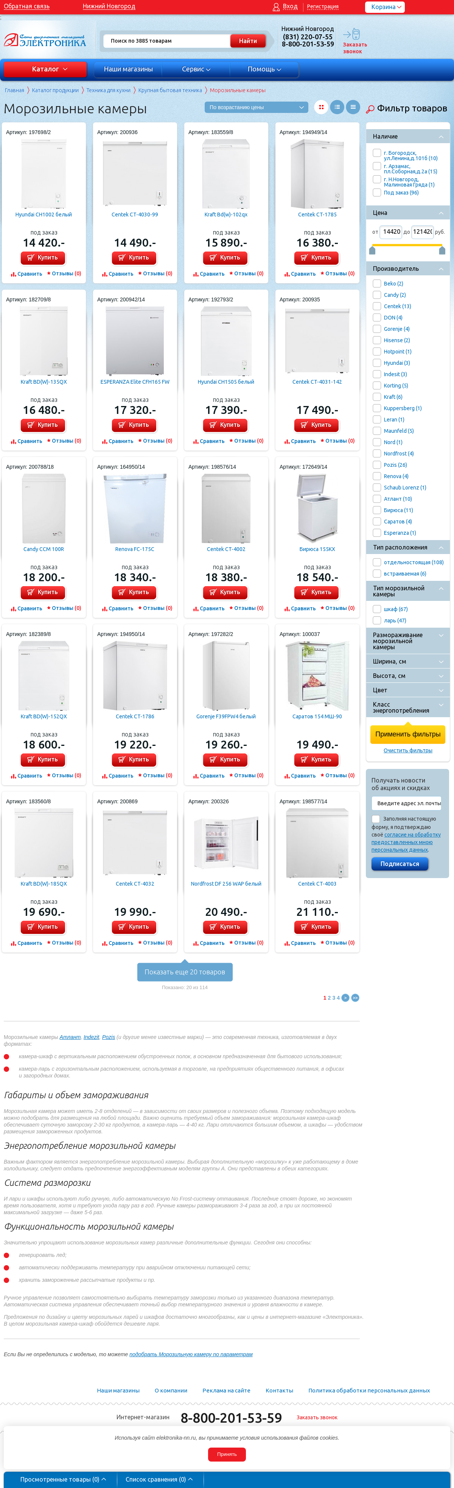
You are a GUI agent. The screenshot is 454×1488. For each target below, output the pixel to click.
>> (355, 998)
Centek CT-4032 (135, 884)
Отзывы (66, 273)
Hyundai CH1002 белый (44, 214)
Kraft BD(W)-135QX (44, 382)
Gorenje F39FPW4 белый (226, 716)
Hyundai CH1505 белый (226, 382)
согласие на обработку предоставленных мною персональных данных (406, 842)
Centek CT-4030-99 (135, 214)
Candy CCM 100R (43, 549)
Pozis (108, 1037)
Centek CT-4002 (226, 549)
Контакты (279, 1390)
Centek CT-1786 (135, 716)
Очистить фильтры (408, 750)
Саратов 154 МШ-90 (317, 716)
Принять (227, 1454)
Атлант (70, 1037)
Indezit (91, 1037)
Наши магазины (128, 69)
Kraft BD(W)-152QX (44, 716)
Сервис (196, 69)
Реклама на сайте (226, 1390)
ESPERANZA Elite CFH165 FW (135, 382)
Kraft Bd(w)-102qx (226, 214)
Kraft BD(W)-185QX (44, 884)
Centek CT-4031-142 (317, 382)
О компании (171, 1390)
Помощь (264, 69)
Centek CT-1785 (317, 214)
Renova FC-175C (134, 549)
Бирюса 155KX (317, 549)
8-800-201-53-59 (231, 1417)
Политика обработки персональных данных (369, 1390)
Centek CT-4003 (317, 884)
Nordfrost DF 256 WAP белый (226, 884)
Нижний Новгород (109, 6)
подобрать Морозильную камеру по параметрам (191, 1354)
